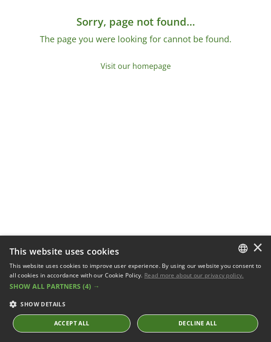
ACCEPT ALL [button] (72, 323)
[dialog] (135, 289)
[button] (135, 286)
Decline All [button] (197, 323)
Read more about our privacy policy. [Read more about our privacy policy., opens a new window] (194, 275)
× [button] (257, 248)
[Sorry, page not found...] (135, 43)
